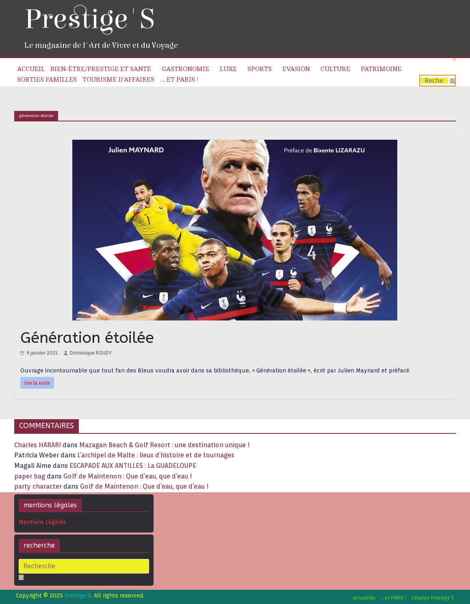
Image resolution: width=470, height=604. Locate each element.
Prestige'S (89, 19)
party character (38, 486)
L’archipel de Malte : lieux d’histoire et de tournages (156, 455)
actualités (364, 598)
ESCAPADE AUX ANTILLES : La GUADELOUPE (132, 466)
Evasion (296, 69)
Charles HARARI (37, 445)
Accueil (31, 69)
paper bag (29, 476)
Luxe (228, 69)
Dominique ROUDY (91, 353)
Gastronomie (185, 69)
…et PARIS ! (179, 79)
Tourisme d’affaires (118, 79)
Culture (335, 69)
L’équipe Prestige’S (433, 598)
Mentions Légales (42, 522)
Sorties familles (47, 79)
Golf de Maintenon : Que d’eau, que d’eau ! (127, 476)
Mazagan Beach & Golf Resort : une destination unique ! (164, 445)
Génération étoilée (87, 338)
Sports (259, 69)
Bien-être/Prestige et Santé (100, 69)
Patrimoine (381, 69)
